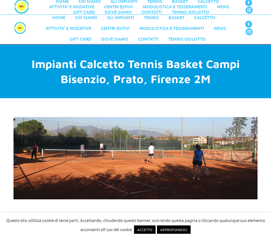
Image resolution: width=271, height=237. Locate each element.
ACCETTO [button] (144, 229)
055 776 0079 (128, 6)
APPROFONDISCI (173, 229)
